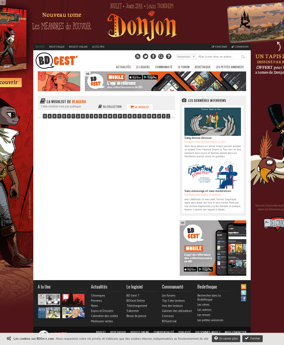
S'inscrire (219, 46)
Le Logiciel (143, 66)
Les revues (203, 315)
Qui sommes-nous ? (207, 332)
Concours (168, 316)
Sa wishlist (140, 107)
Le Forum (183, 66)
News (94, 306)
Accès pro (98, 46)
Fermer (252, 338)
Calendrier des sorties (104, 316)
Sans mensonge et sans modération (207, 191)
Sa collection (109, 106)
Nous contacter (235, 332)
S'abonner (132, 311)
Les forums (169, 295)
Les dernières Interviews (207, 100)
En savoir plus (226, 338)
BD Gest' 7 (132, 295)
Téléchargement (136, 306)
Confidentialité (164, 332)
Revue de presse (136, 316)
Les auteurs (204, 310)
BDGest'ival (169, 321)
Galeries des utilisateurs (177, 311)
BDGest (40, 46)
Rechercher (243, 57)
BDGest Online (78, 46)
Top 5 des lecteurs (173, 300)
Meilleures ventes (102, 321)
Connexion (240, 46)
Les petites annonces (230, 66)
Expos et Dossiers (102, 311)
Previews (96, 300)
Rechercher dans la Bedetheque (209, 297)
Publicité (184, 332)
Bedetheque (57, 46)
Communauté (163, 66)
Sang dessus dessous (198, 138)
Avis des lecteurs (172, 306)
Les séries (203, 304)
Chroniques (98, 295)
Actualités (123, 66)
